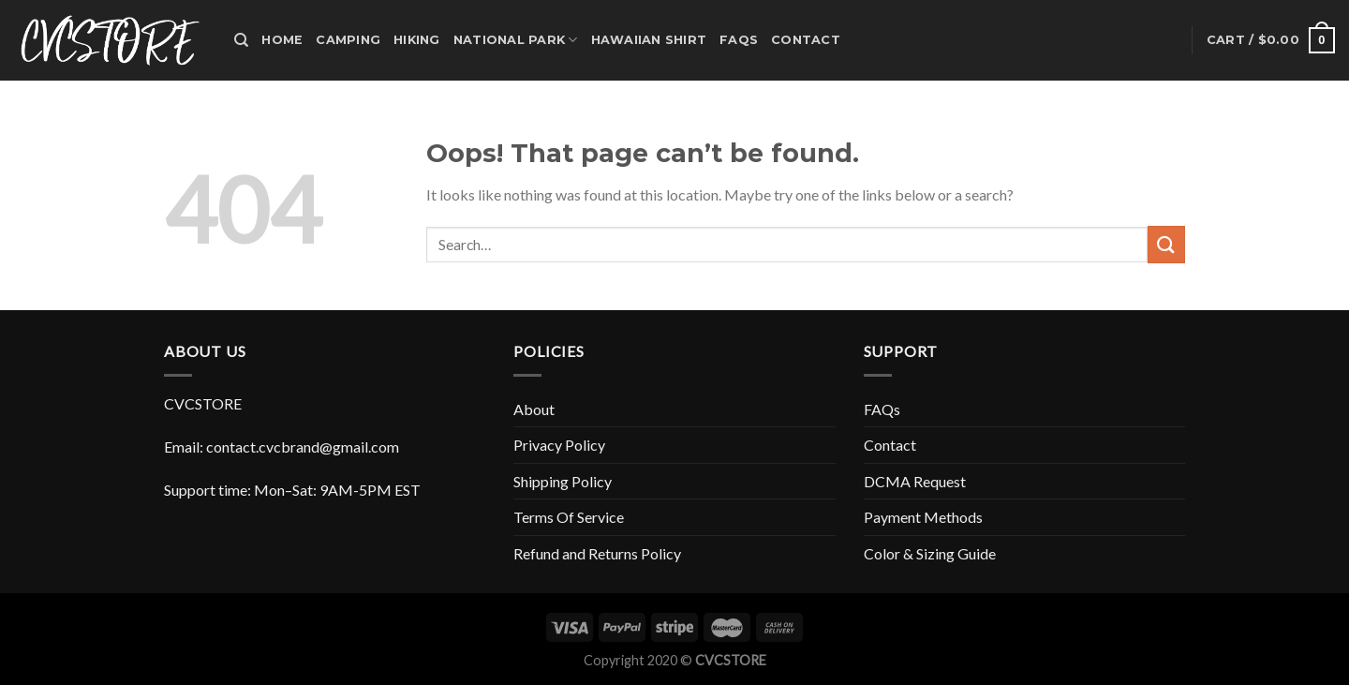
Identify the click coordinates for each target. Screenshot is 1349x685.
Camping (348, 40)
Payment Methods (923, 517)
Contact (805, 40)
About (534, 409)
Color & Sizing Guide (930, 553)
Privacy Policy (559, 445)
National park (515, 40)
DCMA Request (915, 481)
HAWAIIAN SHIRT (649, 40)
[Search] (241, 40)
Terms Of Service (568, 517)
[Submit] (1166, 244)
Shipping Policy (562, 481)
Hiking (416, 40)
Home (282, 40)
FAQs (738, 40)
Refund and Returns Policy (597, 553)
